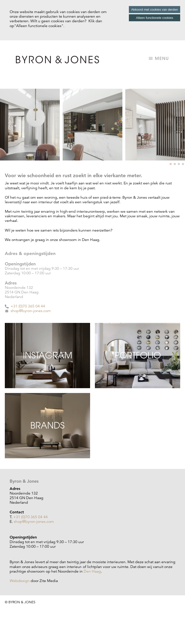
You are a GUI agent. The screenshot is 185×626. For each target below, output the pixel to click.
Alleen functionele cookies (154, 18)
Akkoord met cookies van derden (154, 9)
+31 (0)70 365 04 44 (27, 306)
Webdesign (20, 580)
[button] (171, 164)
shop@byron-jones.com (31, 310)
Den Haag (92, 571)
